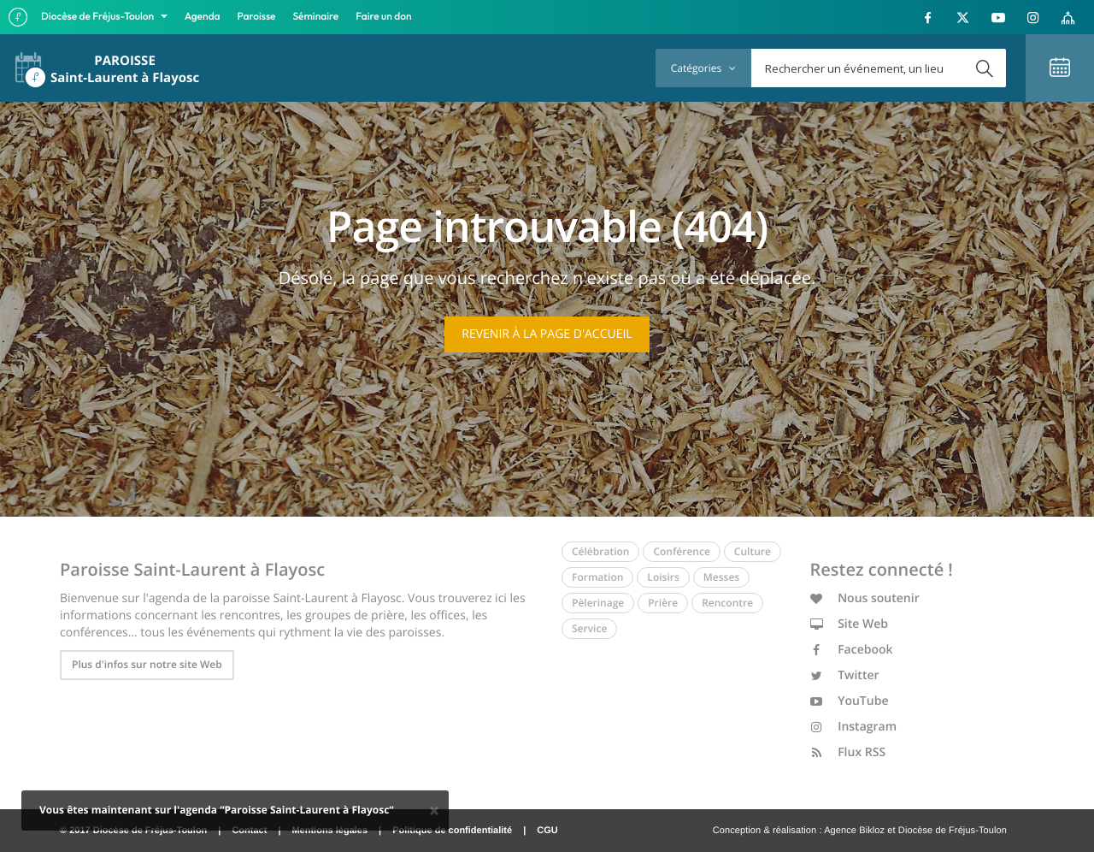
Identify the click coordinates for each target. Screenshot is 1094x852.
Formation (597, 577)
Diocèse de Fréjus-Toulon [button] (98, 16)
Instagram (853, 727)
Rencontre (727, 602)
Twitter (844, 675)
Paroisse (257, 16)
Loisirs (663, 577)
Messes (721, 577)
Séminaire (316, 16)
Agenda (203, 16)
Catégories (703, 68)
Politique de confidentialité (452, 830)
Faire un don (383, 16)
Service (589, 628)
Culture (752, 551)
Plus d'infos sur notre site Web (147, 664)
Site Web (849, 624)
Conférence (681, 551)
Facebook (851, 650)
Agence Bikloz (854, 830)
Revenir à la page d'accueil (547, 334)
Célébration (600, 551)
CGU (547, 830)
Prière (663, 602)
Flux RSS (848, 752)
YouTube (849, 701)
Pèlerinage (598, 602)
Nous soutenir (865, 598)
